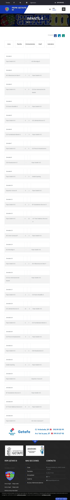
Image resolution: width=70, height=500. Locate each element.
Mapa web (15, 483)
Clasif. (40, 44)
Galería (29, 479)
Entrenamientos (30, 44)
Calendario (51, 44)
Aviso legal (8, 483)
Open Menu (63, 9)
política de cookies (21, 495)
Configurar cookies (46, 495)
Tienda (8, 2)
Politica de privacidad (11, 490)
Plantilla (19, 44)
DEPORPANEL (59, 2)
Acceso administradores (35, 483)
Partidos (30, 471)
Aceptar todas (61, 498)
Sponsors (33, 2)
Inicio (28, 22)
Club (28, 467)
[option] (14, 452)
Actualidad (30, 475)
